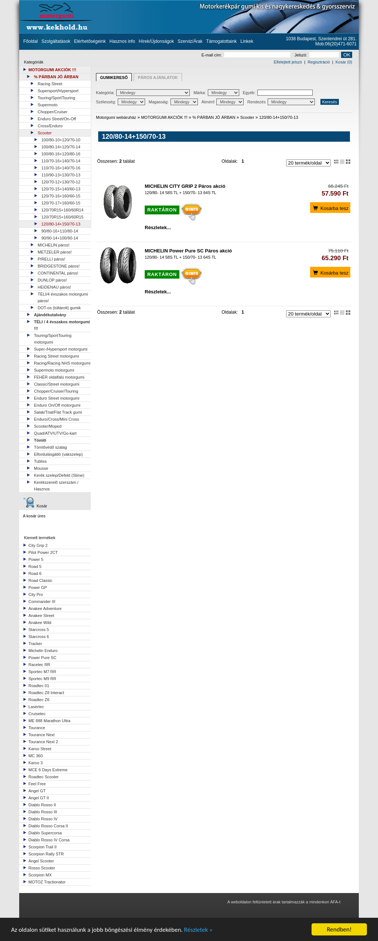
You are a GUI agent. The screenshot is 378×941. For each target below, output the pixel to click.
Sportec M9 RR (42, 678)
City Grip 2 (38, 545)
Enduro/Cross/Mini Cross (56, 419)
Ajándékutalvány (50, 315)
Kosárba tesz (330, 207)
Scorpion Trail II (42, 847)
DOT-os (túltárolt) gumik (59, 308)
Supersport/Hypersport (58, 91)
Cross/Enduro (50, 126)
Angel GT (36, 791)
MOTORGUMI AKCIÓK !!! (52, 70)
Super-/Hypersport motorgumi (60, 349)
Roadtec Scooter (43, 777)
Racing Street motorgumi (56, 356)
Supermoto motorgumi (54, 370)
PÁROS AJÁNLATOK (158, 77)
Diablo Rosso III (42, 812)
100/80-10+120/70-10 (60, 140)
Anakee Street (41, 615)
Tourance (36, 727)
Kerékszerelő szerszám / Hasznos (56, 485)
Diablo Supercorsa (45, 833)
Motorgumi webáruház (116, 117)
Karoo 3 (35, 763)
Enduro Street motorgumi (56, 398)
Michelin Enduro (43, 650)
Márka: (216, 92)
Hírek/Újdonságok (156, 41)
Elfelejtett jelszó (288, 62)
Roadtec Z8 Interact (46, 692)
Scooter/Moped (48, 426)
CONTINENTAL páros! (58, 273)
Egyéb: (278, 92)
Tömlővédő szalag (50, 447)
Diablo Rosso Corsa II (48, 826)
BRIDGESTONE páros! (59, 266)
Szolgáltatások (55, 41)
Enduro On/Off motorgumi (57, 405)
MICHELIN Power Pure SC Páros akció (188, 251)
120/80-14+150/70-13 (60, 224)
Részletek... (158, 227)
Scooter (45, 133)
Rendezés (281, 102)
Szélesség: (120, 102)
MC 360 (35, 756)
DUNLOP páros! (52, 280)
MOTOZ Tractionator (47, 882)
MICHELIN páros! (53, 245)
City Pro (35, 594)
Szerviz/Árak (190, 41)
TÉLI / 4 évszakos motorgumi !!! (62, 325)
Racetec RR (39, 664)
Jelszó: (317, 55)
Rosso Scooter (41, 868)
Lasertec (36, 706)
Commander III (41, 601)
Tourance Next (41, 735)
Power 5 (35, 559)
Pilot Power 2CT (43, 552)
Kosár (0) (344, 62)
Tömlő (40, 440)
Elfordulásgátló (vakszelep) (58, 454)
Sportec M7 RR (42, 671)
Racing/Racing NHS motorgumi (62, 363)
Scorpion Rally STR (46, 854)
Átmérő (223, 102)
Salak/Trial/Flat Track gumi (58, 412)
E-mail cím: (246, 55)
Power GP (37, 587)
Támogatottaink (221, 41)
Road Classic (40, 580)
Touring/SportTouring (56, 98)
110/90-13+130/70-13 (60, 175)
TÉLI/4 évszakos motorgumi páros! (63, 297)
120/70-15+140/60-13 (60, 189)
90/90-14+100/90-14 (59, 238)
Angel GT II (38, 798)
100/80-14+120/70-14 (60, 147)
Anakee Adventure (45, 608)
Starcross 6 (38, 636)
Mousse (41, 468)
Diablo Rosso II (42, 805)
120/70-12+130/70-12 (60, 182)
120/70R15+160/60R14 (62, 210)
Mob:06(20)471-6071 (336, 43)
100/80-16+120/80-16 (60, 154)
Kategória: (143, 92)
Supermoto (48, 105)
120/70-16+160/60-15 (60, 196)
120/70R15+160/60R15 (62, 217)
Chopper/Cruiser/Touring (56, 391)
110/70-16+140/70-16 (60, 168)
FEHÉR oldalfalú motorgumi (59, 377)
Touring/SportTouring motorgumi (53, 338)
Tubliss (40, 461)
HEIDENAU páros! (54, 287)
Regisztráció (318, 62)
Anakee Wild (39, 622)
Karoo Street (39, 749)
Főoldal (30, 41)
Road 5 (34, 566)
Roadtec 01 (38, 685)
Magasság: (173, 102)
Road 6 (34, 573)
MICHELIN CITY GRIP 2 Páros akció (185, 186)
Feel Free (37, 784)
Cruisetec (36, 713)
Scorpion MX (40, 875)
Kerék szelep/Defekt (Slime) (59, 475)
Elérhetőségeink (90, 41)
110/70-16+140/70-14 (60, 161)
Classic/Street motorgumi (56, 384)
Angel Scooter (41, 861)
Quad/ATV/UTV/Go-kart (55, 433)
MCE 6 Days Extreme (48, 770)
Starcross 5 (38, 629)
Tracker (35, 643)
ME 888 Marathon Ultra (49, 720)
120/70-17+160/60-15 (60, 203)
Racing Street (50, 84)
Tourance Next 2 (43, 742)
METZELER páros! (55, 252)
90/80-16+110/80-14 (59, 231)
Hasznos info (122, 41)
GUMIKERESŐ (114, 77)
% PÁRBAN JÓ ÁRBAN (56, 77)
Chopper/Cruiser (53, 112)
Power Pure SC (42, 657)
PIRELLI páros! (51, 259)
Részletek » (198, 930)
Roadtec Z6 (38, 699)
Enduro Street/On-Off (57, 119)
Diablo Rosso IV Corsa (48, 840)
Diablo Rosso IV (43, 819)
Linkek (246, 41)
